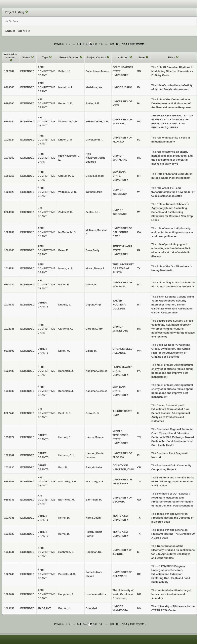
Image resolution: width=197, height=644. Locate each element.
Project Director (69, 57)
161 (118, 44)
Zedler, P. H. (93, 212)
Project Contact (97, 57)
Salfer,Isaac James (97, 71)
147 (95, 44)
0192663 (9, 481)
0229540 (9, 87)
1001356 (9, 175)
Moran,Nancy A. (95, 268)
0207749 (9, 413)
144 (79, 44)
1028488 (9, 370)
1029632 (9, 304)
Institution (122, 57)
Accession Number (10, 56)
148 (101, 44)
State (141, 57)
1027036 (9, 517)
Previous (58, 44)
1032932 (9, 533)
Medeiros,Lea (94, 87)
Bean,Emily (92, 250)
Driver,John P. (94, 139)
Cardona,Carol (94, 328)
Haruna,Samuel (95, 437)
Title (171, 57)
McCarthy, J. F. (94, 481)
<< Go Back (11, 21)
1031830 (9, 467)
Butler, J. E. (93, 103)
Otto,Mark (92, 608)
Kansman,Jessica (96, 370)
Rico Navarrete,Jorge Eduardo (95, 157)
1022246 (9, 574)
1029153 (9, 608)
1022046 (9, 328)
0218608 (9, 350)
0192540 (9, 121)
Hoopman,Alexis (96, 594)
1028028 (9, 191)
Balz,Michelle (94, 467)
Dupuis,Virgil (93, 304)
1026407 (9, 594)
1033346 (9, 390)
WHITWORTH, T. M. (97, 121)
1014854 (9, 268)
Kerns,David (93, 517)
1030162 (9, 157)
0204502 (9, 212)
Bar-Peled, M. (94, 499)
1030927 (9, 437)
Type (45, 57)
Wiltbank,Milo (94, 191)
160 (112, 44)
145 (85, 44)
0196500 (9, 103)
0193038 (9, 499)
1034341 (9, 551)
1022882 (9, 71)
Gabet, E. (91, 284)
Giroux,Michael (95, 175)
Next (124, 44)
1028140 (9, 250)
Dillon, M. (91, 350)
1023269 (9, 232)
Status (26, 57)
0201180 (9, 284)
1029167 (9, 455)
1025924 (9, 139)
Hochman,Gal (94, 551)
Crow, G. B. (92, 413)
